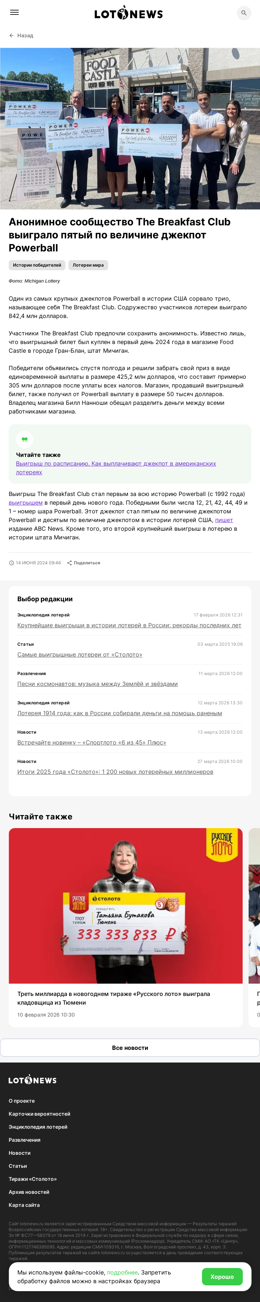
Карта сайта (24, 1205)
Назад (21, 35)
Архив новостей (29, 1192)
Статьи (18, 1166)
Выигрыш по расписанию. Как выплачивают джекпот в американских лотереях (116, 468)
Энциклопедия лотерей (38, 1127)
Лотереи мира (88, 265)
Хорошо (222, 1276)
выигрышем (26, 502)
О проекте (22, 1101)
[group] (126, 927)
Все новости (130, 1047)
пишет (224, 519)
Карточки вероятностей (39, 1114)
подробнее (122, 1272)
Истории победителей (37, 265)
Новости (19, 1153)
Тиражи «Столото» (33, 1179)
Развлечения (25, 1140)
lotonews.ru (31, 1223)
